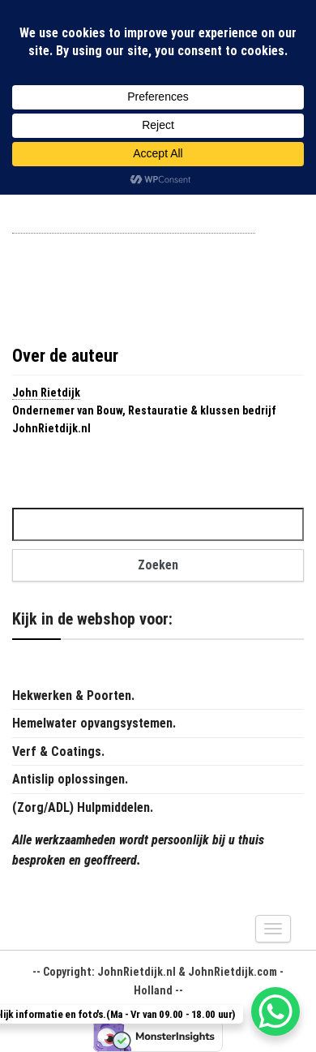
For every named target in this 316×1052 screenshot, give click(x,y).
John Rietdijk (46, 392)
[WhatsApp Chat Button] (275, 1011)
